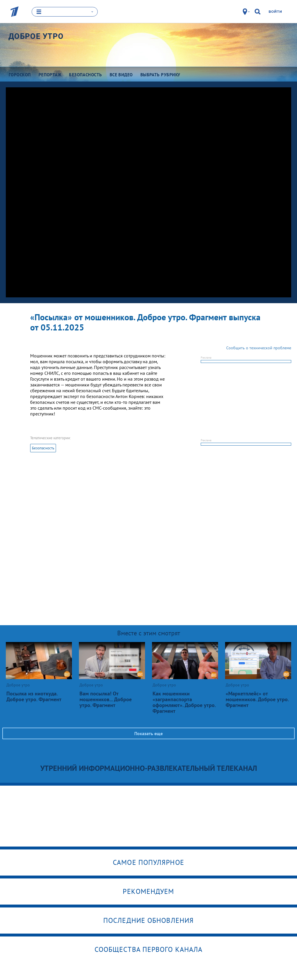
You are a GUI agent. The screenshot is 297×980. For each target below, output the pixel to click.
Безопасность (43, 447)
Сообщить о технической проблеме (258, 347)
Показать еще (148, 733)
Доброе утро (36, 36)
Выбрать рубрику (160, 74)
